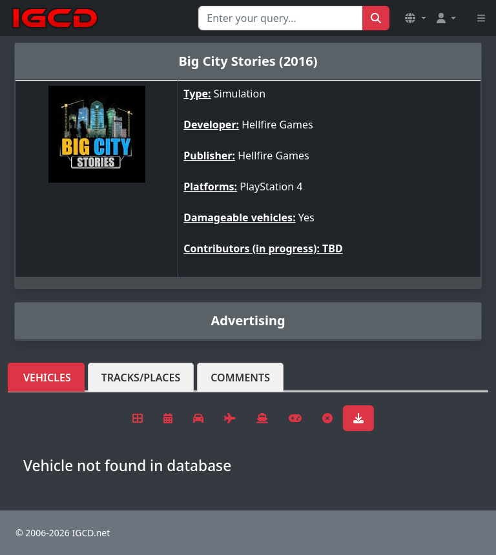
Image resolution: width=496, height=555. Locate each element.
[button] (415, 18)
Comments (240, 377)
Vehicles (47, 377)
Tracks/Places (141, 377)
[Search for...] (280, 18)
